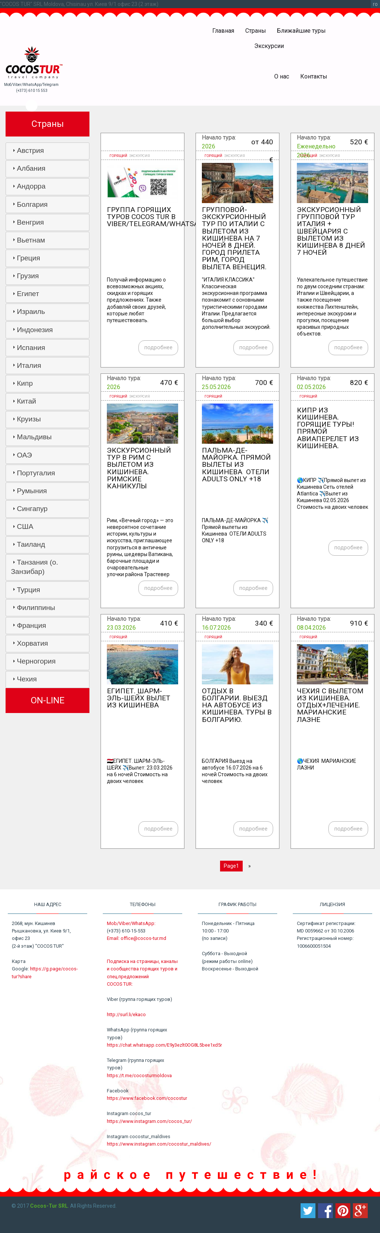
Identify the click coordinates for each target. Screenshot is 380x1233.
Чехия (27, 679)
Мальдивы (34, 437)
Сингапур (32, 509)
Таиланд (31, 544)
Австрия (30, 150)
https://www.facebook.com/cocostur (147, 1098)
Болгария (32, 204)
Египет (28, 294)
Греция (28, 258)
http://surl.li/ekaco (126, 1014)
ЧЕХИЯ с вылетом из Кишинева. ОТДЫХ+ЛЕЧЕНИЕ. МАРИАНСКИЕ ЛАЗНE (330, 705)
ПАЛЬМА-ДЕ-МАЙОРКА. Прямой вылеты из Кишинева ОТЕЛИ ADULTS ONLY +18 (236, 464)
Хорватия (32, 643)
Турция (28, 590)
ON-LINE (48, 700)
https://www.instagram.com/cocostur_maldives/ (159, 1144)
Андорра (31, 186)
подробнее (158, 347)
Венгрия (30, 222)
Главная (223, 30)
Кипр (25, 383)
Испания (31, 347)
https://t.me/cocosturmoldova (139, 1075)
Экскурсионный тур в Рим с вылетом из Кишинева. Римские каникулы (139, 468)
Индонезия (35, 330)
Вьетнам (31, 240)
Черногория (36, 661)
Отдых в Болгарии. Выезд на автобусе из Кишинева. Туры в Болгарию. (237, 705)
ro (375, 4)
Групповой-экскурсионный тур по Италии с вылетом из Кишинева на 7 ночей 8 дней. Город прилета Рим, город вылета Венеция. (234, 238)
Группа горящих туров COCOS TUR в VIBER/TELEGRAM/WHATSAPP (157, 216)
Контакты (313, 76)
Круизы (29, 419)
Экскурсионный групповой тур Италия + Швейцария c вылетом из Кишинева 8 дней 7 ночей (331, 231)
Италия (29, 365)
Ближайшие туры (301, 30)
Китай (26, 401)
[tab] (47, 151)
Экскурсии (269, 45)
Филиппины (36, 607)
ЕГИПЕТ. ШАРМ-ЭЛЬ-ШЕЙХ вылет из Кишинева (138, 698)
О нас (281, 76)
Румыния (32, 491)
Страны (255, 30)
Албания (31, 168)
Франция (31, 625)
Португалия (36, 473)
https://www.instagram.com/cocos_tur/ (149, 1121)
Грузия (28, 276)
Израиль (31, 311)
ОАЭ (24, 455)
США (25, 526)
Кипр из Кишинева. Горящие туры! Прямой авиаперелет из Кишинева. (328, 428)
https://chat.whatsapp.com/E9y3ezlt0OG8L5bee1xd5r (164, 1045)
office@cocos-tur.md (143, 938)
